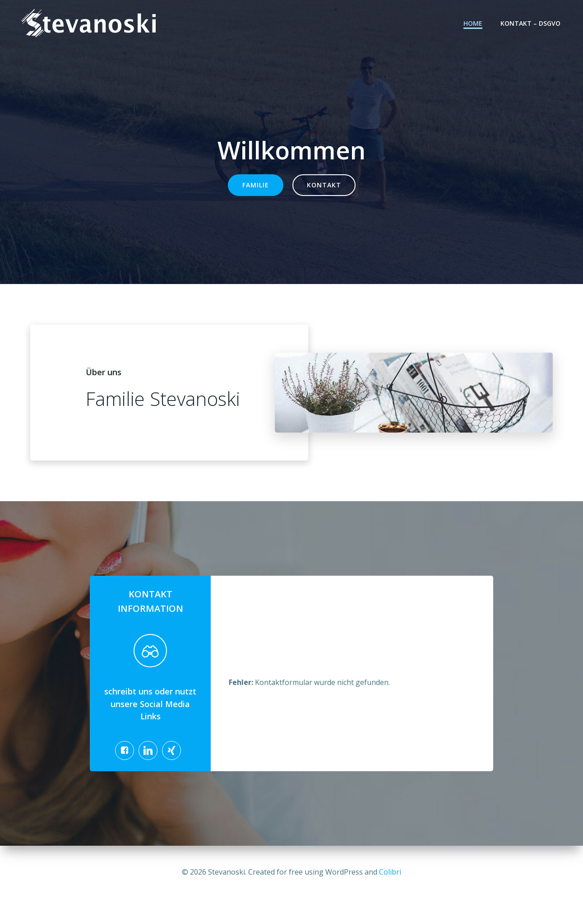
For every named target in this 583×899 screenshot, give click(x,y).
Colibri (390, 872)
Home (472, 23)
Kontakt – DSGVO (530, 23)
